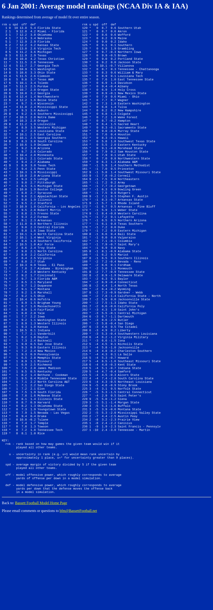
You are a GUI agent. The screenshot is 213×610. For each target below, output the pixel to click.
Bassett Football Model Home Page (41, 596)
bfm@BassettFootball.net (78, 604)
